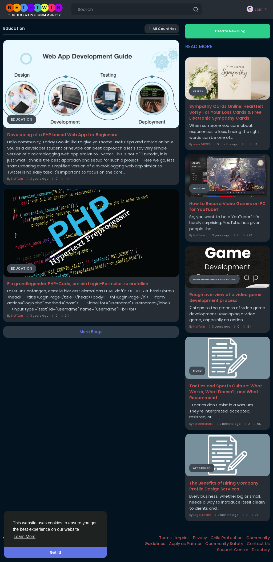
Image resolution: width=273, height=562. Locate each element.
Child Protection (227, 537)
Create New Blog (227, 31)
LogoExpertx (202, 515)
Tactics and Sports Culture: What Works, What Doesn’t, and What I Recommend (225, 392)
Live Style (199, 188)
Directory (261, 549)
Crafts (198, 91)
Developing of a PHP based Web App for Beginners (62, 135)
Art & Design (202, 468)
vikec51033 (201, 144)
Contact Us (258, 543)
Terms (166, 537)
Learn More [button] (24, 536)
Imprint (182, 537)
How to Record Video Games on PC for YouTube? (227, 207)
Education (21, 119)
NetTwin (17, 178)
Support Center (233, 549)
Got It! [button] (55, 552)
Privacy (200, 537)
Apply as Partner (186, 543)
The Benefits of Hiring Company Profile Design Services (224, 486)
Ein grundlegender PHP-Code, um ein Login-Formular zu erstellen (77, 284)
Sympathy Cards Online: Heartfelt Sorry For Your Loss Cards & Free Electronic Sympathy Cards (226, 112)
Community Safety (224, 543)
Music (197, 370)
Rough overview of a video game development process (225, 298)
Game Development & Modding (214, 279)
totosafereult (203, 424)
